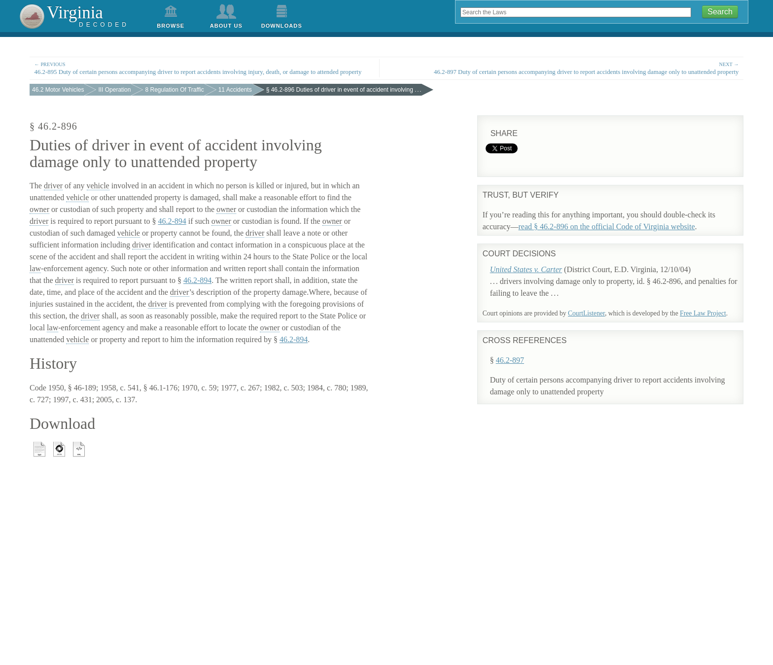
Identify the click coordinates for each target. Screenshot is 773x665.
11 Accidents (235, 89)
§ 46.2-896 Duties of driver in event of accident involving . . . (344, 89)
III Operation (114, 89)
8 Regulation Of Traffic (174, 89)
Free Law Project (703, 313)
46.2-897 (521, 349)
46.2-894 (172, 221)
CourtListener (586, 313)
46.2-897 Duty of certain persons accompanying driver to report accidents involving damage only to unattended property (568, 68)
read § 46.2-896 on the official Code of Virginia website (607, 226)
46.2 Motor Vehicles (58, 89)
